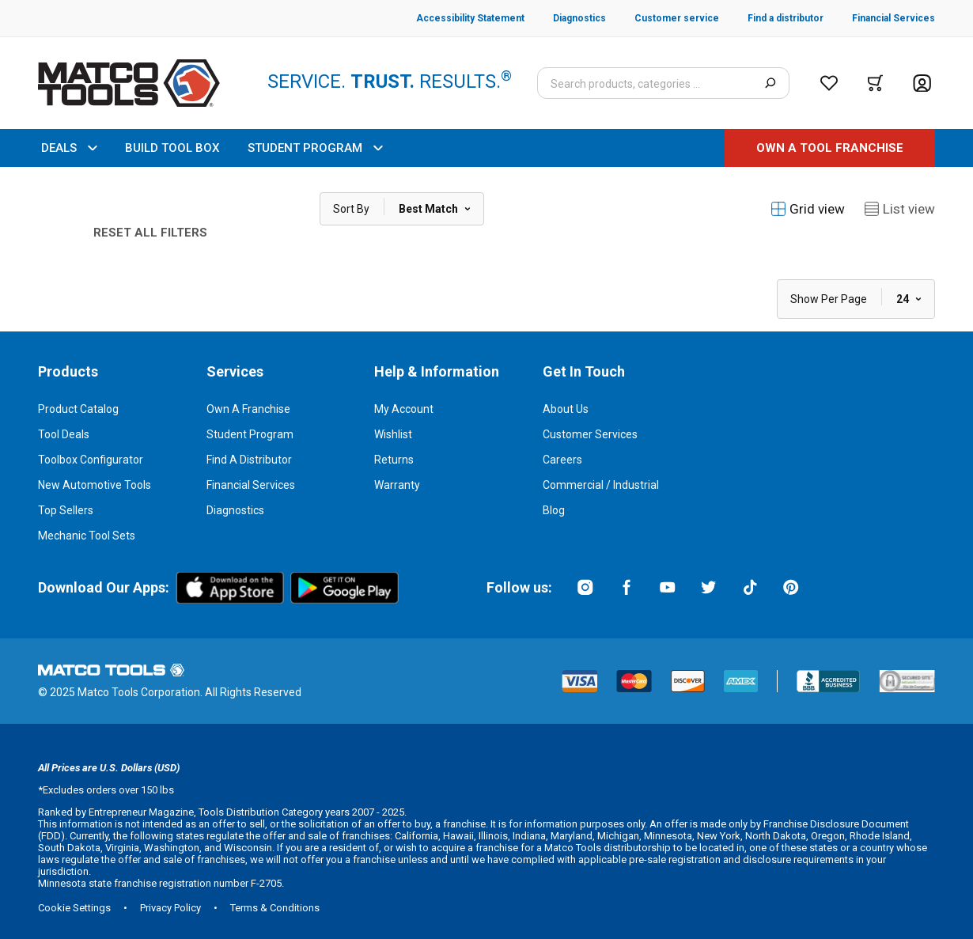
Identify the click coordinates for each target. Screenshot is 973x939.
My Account (403, 409)
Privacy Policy (170, 908)
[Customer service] (662, 18)
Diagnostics (235, 510)
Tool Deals (63, 434)
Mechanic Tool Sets (86, 535)
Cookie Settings (74, 908)
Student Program (249, 434)
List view (899, 209)
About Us (566, 409)
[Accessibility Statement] (470, 18)
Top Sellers (65, 510)
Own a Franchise (248, 409)
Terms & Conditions (275, 908)
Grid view (807, 209)
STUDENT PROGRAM (315, 148)
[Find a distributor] (771, 18)
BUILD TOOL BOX (172, 148)
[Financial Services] (879, 18)
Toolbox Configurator (90, 459)
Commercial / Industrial (601, 485)
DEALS (69, 148)
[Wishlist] (829, 83)
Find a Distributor (249, 459)
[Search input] (663, 83)
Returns (394, 459)
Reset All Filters (150, 232)
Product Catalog (78, 409)
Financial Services (250, 485)
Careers (562, 459)
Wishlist (393, 434)
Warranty (397, 485)
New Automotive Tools (94, 485)
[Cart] (875, 83)
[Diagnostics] (565, 18)
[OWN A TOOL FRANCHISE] (830, 148)
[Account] (922, 83)
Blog (554, 510)
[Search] (770, 83)
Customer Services (590, 434)
